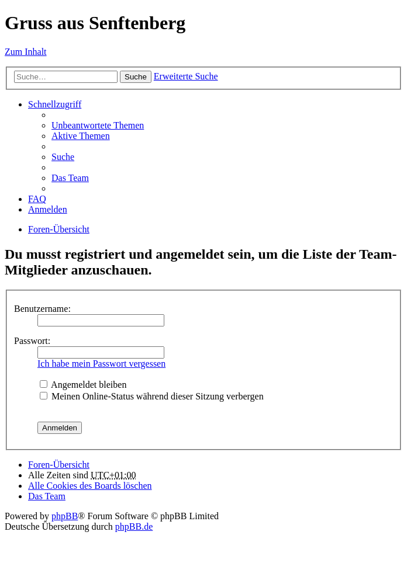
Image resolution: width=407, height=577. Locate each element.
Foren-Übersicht (58, 229)
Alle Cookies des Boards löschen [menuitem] (90, 486)
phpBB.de (134, 526)
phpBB (64, 516)
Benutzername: (42, 309)
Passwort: (32, 341)
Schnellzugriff (54, 104)
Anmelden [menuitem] (47, 209)
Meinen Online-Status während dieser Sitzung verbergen (152, 396)
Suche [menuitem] (62, 157)
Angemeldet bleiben (83, 385)
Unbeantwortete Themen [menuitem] (97, 125)
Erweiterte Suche (186, 76)
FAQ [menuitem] (37, 199)
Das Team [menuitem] (70, 178)
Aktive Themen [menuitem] (80, 136)
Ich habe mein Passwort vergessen (101, 364)
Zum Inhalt (26, 52)
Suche (136, 76)
